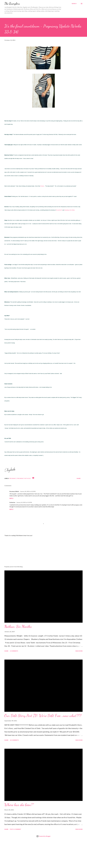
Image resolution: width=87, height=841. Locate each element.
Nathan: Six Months (18, 626)
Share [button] (79, 478)
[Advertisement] (43, 551)
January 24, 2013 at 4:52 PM (28, 491)
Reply (11, 498)
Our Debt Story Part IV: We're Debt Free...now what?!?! (42, 715)
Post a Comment (15, 829)
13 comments (14, 740)
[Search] (74, 3)
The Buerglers (12, 3)
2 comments (14, 651)
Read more (79, 651)
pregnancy (12, 478)
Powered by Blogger (43, 836)
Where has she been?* (19, 805)
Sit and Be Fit (59, 210)
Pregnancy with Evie (24, 478)
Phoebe (42, 186)
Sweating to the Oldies (69, 210)
